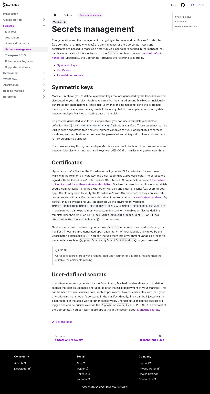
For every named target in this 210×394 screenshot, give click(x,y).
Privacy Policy (149, 368)
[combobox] (198, 5)
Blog (80, 363)
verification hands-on (149, 197)
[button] (24, 19)
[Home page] (55, 15)
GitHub (20, 363)
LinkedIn (83, 374)
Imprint (145, 363)
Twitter (82, 368)
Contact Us (147, 379)
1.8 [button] (172, 5)
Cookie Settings (148, 374)
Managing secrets (148, 309)
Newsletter (22, 368)
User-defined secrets (70, 75)
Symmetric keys (67, 65)
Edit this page (62, 321)
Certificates (64, 70)
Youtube (83, 379)
